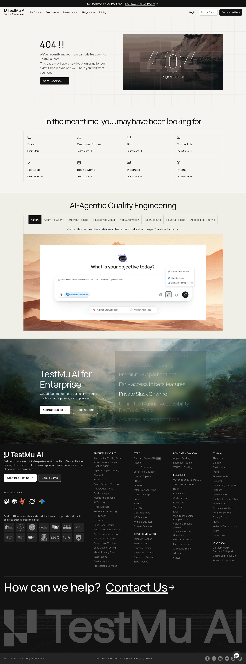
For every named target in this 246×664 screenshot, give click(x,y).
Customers (219, 467)
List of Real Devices (144, 471)
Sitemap (177, 553)
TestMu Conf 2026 (183, 484)
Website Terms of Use (225, 526)
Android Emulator (143, 521)
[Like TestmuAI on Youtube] (227, 658)
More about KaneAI (166, 229)
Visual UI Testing (175, 220)
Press (216, 471)
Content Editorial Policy (225, 499)
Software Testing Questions (182, 533)
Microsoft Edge (142, 494)
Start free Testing (20, 478)
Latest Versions (181, 544)
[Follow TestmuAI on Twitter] (214, 658)
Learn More (35, 150)
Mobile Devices (142, 512)
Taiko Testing (141, 561)
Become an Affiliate (223, 508)
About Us (218, 458)
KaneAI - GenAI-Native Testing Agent (105, 464)
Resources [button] (70, 12)
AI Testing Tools (182, 548)
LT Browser (100, 515)
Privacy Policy (220, 517)
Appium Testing (181, 458)
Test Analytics (101, 561)
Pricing (102, 12)
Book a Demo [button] (208, 12)
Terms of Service (222, 512)
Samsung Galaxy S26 (147, 458)
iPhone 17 (139, 462)
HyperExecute (152, 220)
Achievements (220, 476)
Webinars (178, 507)
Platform (35, 12)
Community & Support (224, 485)
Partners (217, 489)
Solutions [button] (52, 12)
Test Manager (101, 493)
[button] (236, 655)
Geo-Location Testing (106, 534)
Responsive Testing (105, 543)
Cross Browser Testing (106, 484)
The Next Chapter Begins (142, 3)
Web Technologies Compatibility (183, 517)
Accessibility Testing (202, 220)
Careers (217, 462)
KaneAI (35, 220)
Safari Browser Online (145, 489)
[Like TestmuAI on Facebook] (207, 658)
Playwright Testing (144, 552)
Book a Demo (85, 410)
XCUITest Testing (182, 467)
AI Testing (99, 502)
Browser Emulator (143, 526)
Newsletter (179, 502)
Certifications (180, 498)
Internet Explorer (143, 476)
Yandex (137, 503)
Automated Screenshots (107, 529)
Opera (137, 499)
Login (192, 12)
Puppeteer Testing (144, 557)
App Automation (129, 220)
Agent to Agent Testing (107, 470)
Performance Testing (105, 511)
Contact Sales (55, 410)
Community (179, 493)
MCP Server (100, 479)
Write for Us (219, 503)
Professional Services (105, 565)
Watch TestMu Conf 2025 (187, 479)
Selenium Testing (143, 538)
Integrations (100, 556)
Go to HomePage (54, 80)
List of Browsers (142, 467)
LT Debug (99, 520)
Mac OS (138, 508)
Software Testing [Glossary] (182, 525)
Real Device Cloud (104, 220)
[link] (14, 12)
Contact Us (219, 535)
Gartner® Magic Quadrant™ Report (223, 549)
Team (216, 530)
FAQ (175, 511)
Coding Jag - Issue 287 (225, 555)
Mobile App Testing (104, 497)
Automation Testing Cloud (108, 458)
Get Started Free (231, 12)
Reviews (217, 480)
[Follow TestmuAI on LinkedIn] (220, 658)
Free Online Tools (182, 539)
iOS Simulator (141, 517)
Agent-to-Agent (53, 220)
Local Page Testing (104, 524)
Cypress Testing (143, 547)
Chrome (138, 485)
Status (176, 557)
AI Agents (88, 12)
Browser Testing (78, 220)
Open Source (220, 494)
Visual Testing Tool (104, 552)
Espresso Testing (183, 462)
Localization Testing (105, 547)
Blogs (176, 488)
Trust (216, 521)
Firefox (137, 480)
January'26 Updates (223, 560)
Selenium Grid (141, 543)
